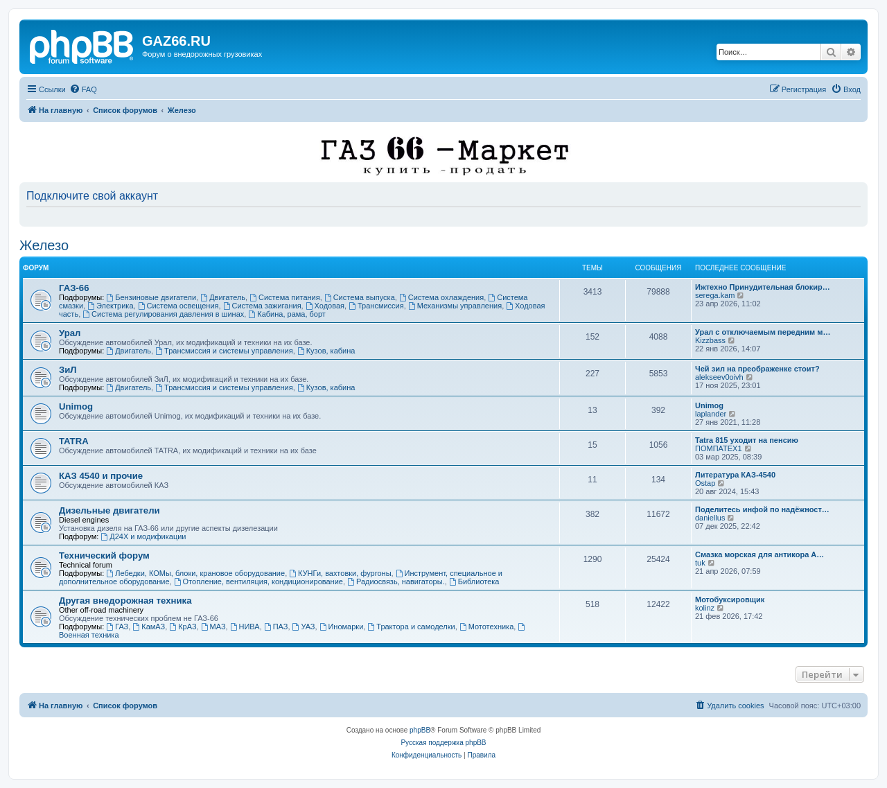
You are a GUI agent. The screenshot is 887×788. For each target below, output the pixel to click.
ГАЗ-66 (74, 288)
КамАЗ (148, 626)
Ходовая (325, 305)
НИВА (245, 626)
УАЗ (303, 626)
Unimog (76, 406)
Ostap (705, 483)
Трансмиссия (376, 305)
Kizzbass (710, 340)
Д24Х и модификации (143, 536)
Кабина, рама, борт (286, 314)
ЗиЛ (68, 370)
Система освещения (178, 305)
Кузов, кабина (326, 351)
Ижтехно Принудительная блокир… (762, 287)
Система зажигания (262, 305)
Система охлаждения (441, 297)
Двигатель (222, 297)
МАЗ (213, 626)
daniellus (710, 518)
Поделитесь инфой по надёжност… (762, 509)
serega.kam (715, 295)
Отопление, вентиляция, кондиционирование (258, 581)
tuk (700, 563)
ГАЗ (117, 626)
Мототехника (486, 626)
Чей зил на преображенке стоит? (757, 369)
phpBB (420, 730)
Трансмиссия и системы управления (224, 351)
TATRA (74, 441)
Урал (69, 333)
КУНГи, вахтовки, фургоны (340, 573)
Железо (44, 245)
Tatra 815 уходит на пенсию (746, 440)
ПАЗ (276, 626)
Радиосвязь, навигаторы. (396, 581)
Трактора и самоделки (411, 626)
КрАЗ (182, 626)
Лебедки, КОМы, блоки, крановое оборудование (195, 573)
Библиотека (474, 581)
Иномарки (341, 626)
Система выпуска (359, 297)
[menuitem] (83, 89)
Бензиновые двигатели (151, 297)
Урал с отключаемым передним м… (762, 332)
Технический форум (104, 555)
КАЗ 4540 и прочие (101, 476)
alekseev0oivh (719, 377)
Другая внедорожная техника (125, 600)
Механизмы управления (455, 305)
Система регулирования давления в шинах (163, 314)
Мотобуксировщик (729, 599)
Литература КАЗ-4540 (735, 475)
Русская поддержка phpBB (443, 742)
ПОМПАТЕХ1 (718, 448)
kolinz (704, 608)
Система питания (284, 297)
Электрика (110, 305)
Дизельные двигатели (109, 510)
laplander (710, 414)
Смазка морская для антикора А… (759, 554)
